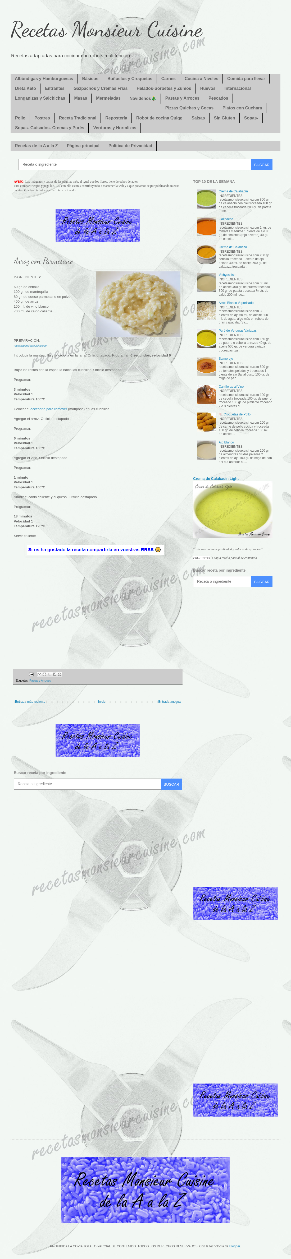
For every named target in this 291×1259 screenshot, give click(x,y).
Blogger (234, 1246)
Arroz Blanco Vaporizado (236, 303)
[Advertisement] (98, 613)
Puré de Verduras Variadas (238, 330)
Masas (80, 98)
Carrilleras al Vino (231, 386)
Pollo (20, 118)
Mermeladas (108, 98)
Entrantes (55, 88)
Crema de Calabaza (233, 247)
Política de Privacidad (130, 146)
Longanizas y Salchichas (40, 98)
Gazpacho (226, 219)
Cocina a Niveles (201, 78)
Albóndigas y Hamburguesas (44, 78)
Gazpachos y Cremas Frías (101, 88)
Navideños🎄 (143, 98)
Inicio (102, 701)
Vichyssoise (227, 275)
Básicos (90, 78)
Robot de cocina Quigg (159, 118)
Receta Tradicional (77, 118)
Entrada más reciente (30, 701)
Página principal (83, 146)
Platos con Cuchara (242, 108)
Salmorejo (226, 358)
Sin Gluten (224, 118)
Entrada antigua (169, 701)
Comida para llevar (246, 78)
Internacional (238, 88)
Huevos (208, 88)
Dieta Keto (25, 88)
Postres (42, 118)
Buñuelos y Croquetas (129, 78)
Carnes (168, 78)
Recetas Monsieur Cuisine (106, 29)
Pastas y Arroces (182, 98)
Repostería (116, 118)
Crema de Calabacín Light (216, 478)
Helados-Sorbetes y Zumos (164, 88)
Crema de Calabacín (233, 191)
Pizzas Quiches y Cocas (189, 108)
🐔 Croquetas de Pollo (235, 414)
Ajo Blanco (226, 442)
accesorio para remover (48, 409)
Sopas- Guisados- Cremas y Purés (49, 128)
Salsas (198, 118)
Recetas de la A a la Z (36, 146)
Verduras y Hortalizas (114, 128)
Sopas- (251, 118)
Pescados (218, 98)
